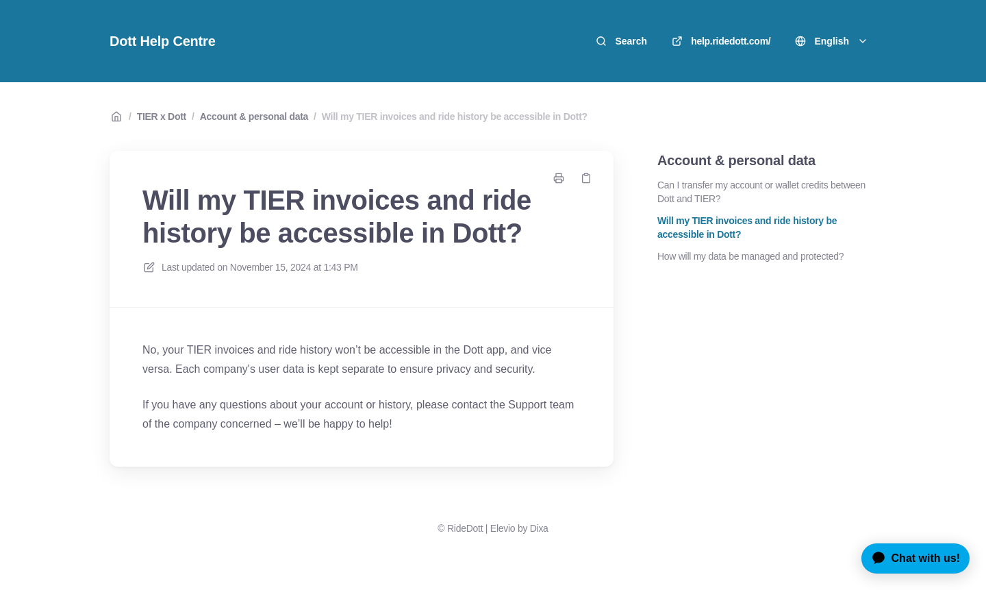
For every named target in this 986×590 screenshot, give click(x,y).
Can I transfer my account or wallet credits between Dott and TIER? (761, 192)
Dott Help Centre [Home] (163, 41)
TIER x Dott (161, 116)
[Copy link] (586, 178)
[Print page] (559, 178)
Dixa (539, 528)
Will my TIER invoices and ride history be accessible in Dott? (454, 116)
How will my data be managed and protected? (750, 256)
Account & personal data (254, 116)
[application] (910, 558)
